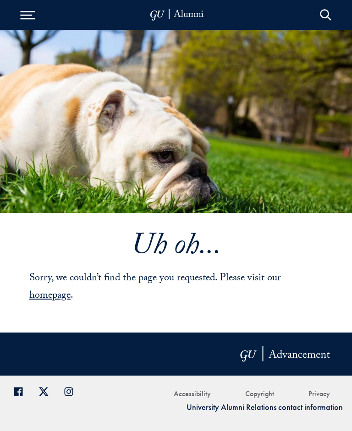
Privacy (319, 393)
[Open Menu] (27, 15)
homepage (50, 296)
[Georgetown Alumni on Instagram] (72, 390)
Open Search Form (325, 15)
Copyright (259, 393)
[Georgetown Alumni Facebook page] (21, 390)
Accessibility (192, 393)
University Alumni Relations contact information (265, 407)
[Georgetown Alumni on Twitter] (47, 390)
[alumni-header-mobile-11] (177, 15)
